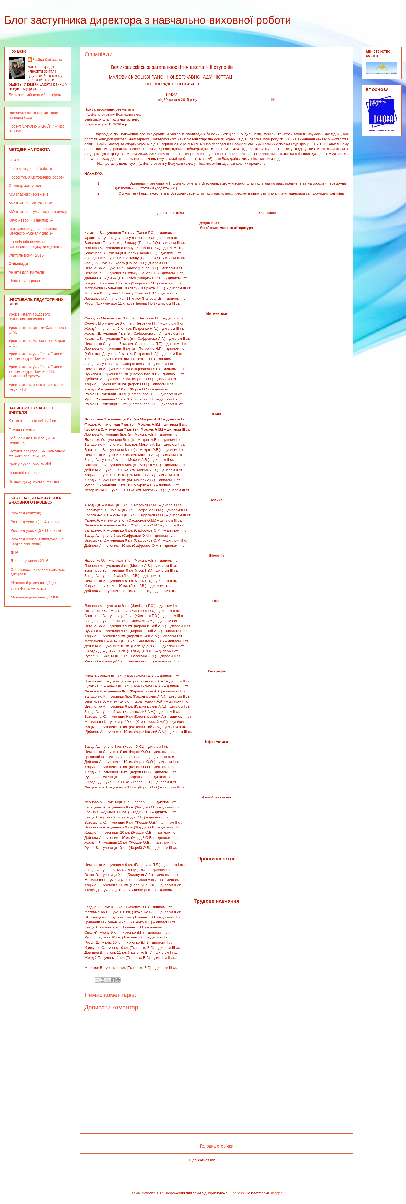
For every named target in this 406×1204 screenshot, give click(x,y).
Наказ (14, 160)
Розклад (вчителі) (26, 513)
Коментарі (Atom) (230, 1160)
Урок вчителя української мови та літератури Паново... (35, 356)
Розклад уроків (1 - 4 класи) (35, 522)
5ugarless (236, 1193)
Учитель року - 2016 (26, 255)
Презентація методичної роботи (36, 177)
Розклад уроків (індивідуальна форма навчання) (37, 541)
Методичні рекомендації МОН (35, 597)
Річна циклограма (24, 281)
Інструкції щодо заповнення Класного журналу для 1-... (33, 230)
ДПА (14, 552)
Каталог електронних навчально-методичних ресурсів (38, 453)
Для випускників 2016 (29, 561)
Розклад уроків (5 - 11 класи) (36, 530)
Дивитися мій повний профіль (35, 95)
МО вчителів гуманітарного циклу (38, 211)
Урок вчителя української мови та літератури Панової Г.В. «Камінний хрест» (35, 371)
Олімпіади (18, 263)
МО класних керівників (28, 194)
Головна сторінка (216, 1146)
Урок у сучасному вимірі (30, 464)
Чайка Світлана (47, 59)
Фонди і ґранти (22, 429)
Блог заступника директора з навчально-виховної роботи (147, 20)
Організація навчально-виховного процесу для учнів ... (36, 244)
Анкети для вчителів (26, 272)
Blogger (275, 1193)
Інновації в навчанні (26, 473)
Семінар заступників (26, 185)
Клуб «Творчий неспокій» (31, 220)
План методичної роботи (30, 168)
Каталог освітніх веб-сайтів (32, 421)
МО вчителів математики (30, 203)
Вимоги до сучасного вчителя (34, 481)
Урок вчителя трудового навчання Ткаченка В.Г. (29, 316)
